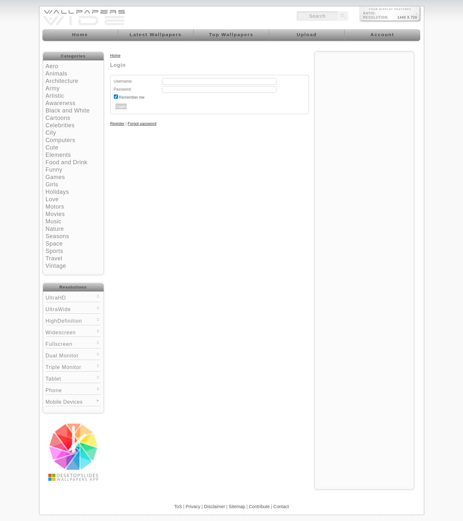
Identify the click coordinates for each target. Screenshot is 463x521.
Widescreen (73, 331)
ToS (178, 506)
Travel (54, 258)
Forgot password (142, 123)
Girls (52, 184)
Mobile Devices (64, 402)
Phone (73, 389)
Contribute (259, 506)
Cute (52, 147)
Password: (123, 89)
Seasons (57, 236)
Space (54, 243)
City (51, 133)
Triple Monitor (73, 366)
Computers (61, 140)
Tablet (73, 378)
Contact (281, 506)
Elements (58, 155)
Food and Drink (66, 162)
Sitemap (237, 506)
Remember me (131, 97)
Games (55, 177)
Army (53, 88)
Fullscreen (73, 343)
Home (115, 55)
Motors (55, 206)
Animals (57, 73)
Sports (54, 251)
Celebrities (60, 125)
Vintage (56, 266)
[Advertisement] (364, 95)
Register (117, 123)
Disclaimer (214, 506)
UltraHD (73, 297)
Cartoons (58, 118)
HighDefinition (73, 320)
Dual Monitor (73, 355)
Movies (55, 214)
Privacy (193, 506)
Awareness (61, 103)
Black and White (68, 110)
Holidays (57, 192)
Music (54, 221)
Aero (52, 66)
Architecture (62, 81)
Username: (123, 81)
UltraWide (73, 308)
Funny (54, 169)
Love (52, 199)
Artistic (55, 96)
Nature (55, 229)
